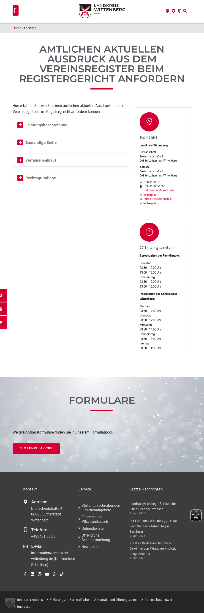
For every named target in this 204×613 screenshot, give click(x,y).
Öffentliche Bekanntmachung (96, 537)
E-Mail (37, 546)
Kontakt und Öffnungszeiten (117, 599)
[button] (16, 10)
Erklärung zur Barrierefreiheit (70, 599)
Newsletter (90, 546)
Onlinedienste (92, 528)
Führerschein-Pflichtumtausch (95, 519)
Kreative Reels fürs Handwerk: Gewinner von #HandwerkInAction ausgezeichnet (154, 548)
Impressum (25, 606)
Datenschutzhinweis (158, 599)
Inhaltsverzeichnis (30, 599)
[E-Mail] (25, 546)
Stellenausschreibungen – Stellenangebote (101, 507)
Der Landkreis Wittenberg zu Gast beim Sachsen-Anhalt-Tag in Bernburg (153, 525)
